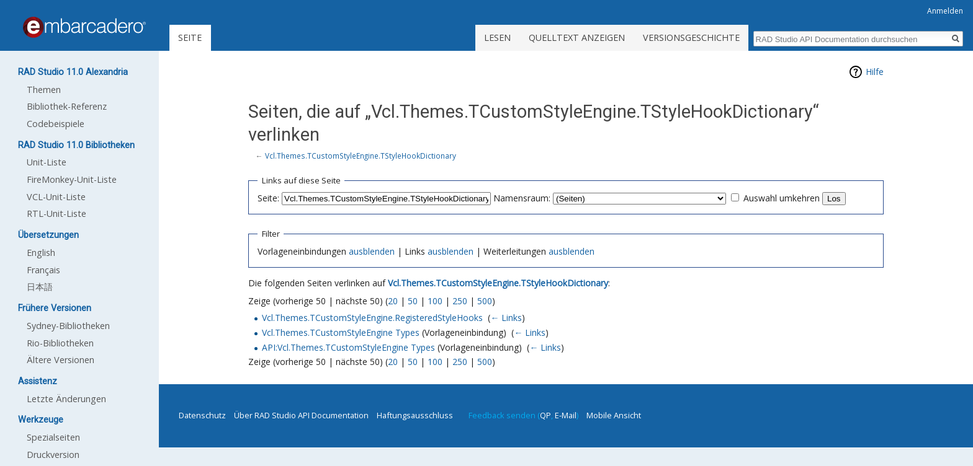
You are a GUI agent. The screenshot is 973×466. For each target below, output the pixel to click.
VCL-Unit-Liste (56, 197)
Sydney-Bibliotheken (68, 326)
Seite (190, 37)
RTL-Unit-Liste (56, 213)
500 (484, 301)
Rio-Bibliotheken (60, 343)
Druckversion (53, 454)
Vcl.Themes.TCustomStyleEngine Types (340, 332)
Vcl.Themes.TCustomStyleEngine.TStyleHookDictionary (360, 155)
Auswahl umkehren (781, 198)
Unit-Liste (46, 162)
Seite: (268, 198)
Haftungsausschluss (415, 415)
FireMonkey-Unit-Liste (72, 179)
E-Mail (565, 415)
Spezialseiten (53, 437)
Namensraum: (521, 198)
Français (43, 270)
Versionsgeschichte (691, 37)
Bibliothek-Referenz (67, 106)
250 (459, 301)
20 (393, 301)
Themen (44, 89)
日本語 (40, 286)
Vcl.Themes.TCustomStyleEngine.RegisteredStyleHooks (372, 317)
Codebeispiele (55, 124)
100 (435, 301)
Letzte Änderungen (66, 399)
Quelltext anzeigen (577, 37)
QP (545, 415)
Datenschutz (202, 415)
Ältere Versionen (60, 360)
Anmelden (945, 11)
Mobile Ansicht (613, 415)
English (41, 252)
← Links (506, 317)
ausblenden (372, 251)
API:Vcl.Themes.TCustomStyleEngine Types (348, 347)
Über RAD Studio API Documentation (301, 415)
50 (413, 301)
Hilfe (875, 71)
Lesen (497, 37)
